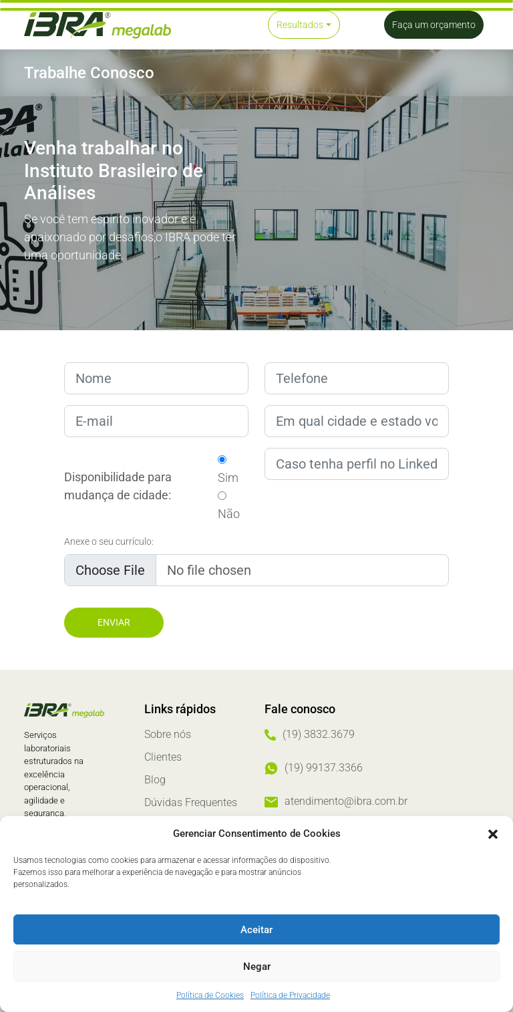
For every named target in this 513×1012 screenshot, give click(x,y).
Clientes (163, 757)
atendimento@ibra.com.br (346, 801)
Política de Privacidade (290, 995)
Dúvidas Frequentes (190, 802)
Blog (155, 779)
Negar (257, 967)
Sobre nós (167, 734)
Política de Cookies (210, 995)
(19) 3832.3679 (319, 734)
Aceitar (256, 930)
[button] (493, 833)
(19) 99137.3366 (324, 767)
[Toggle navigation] (212, 24)
